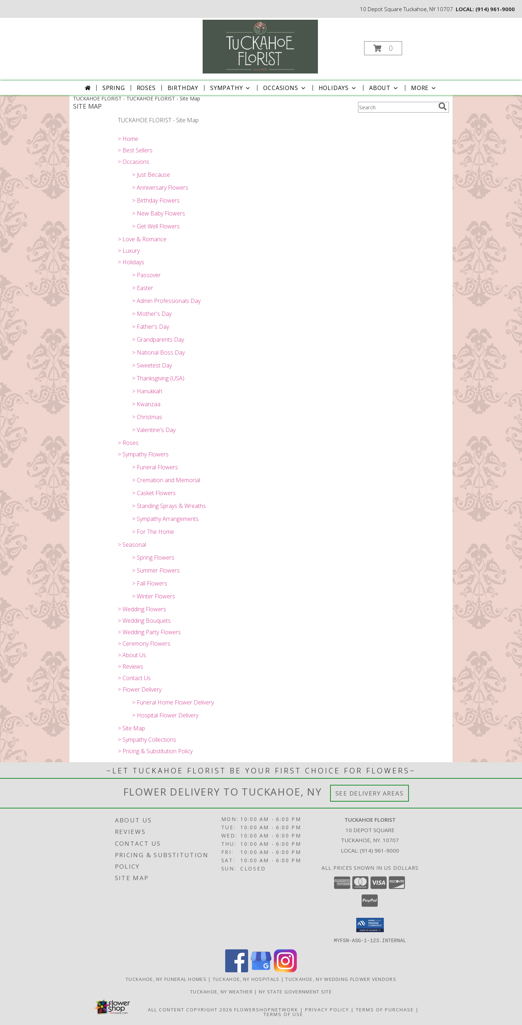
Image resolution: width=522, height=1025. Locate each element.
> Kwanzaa (146, 404)
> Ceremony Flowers (144, 643)
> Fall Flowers (149, 583)
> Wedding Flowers (142, 609)
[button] (383, 48)
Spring (113, 88)
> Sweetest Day (152, 365)
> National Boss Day (158, 352)
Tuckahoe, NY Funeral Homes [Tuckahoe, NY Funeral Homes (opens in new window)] (166, 979)
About (384, 88)
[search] (442, 106)
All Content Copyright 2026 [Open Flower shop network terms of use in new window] (190, 1009)
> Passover (146, 275)
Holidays (338, 88)
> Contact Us (134, 678)
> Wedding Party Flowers (149, 632)
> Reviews (130, 666)
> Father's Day (150, 327)
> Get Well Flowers (156, 226)
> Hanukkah (147, 391)
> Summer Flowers (156, 570)
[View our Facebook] (236, 970)
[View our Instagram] (285, 970)
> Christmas (147, 417)
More (424, 88)
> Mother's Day (151, 314)
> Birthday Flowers (156, 200)
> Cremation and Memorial (166, 480)
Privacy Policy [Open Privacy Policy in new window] (327, 1009)
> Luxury (129, 251)
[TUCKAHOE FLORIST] (260, 46)
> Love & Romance (142, 239)
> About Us (132, 655)
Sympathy (230, 88)
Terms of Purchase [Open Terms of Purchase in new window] (385, 1009)
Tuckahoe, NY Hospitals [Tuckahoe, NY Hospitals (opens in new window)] (246, 979)
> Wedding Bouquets (144, 621)
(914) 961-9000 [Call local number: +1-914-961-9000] (495, 9)
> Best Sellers (135, 150)
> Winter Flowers (153, 596)
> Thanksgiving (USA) (158, 378)
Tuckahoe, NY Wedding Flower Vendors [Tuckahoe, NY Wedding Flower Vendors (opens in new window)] (340, 979)
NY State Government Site (295, 991)
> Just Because (151, 175)
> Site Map (131, 728)
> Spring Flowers (153, 557)
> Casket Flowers (154, 493)
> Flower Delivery (139, 689)
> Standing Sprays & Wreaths (169, 506)
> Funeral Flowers (155, 467)
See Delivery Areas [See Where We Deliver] (369, 793)
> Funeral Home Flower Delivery (173, 702)
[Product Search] (396, 107)
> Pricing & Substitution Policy (155, 751)
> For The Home (153, 532)
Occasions (284, 88)
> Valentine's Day (153, 430)
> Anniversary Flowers (160, 187)
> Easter (142, 288)
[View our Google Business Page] (261, 970)
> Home (128, 139)
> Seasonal (132, 545)
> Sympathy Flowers (143, 454)
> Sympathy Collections (147, 740)
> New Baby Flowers (158, 213)
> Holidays (131, 262)
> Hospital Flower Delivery (165, 715)
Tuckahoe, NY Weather (221, 991)
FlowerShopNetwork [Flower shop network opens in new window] (266, 1009)
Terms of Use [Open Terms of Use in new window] (283, 1014)
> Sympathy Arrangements (165, 519)
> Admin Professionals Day (166, 301)
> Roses (128, 443)
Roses (146, 88)
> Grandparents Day (158, 339)
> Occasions (133, 162)
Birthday (183, 88)
